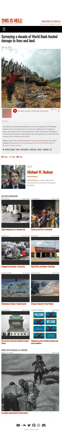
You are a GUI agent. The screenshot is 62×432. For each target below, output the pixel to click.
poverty (39, 150)
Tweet (12, 156)
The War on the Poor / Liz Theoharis (41, 229)
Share (4, 156)
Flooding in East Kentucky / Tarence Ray (13, 266)
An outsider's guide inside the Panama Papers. (14, 413)
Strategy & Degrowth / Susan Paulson (42, 303)
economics (46, 150)
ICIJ (50, 150)
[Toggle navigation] (4, 29)
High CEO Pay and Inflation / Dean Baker (43, 266)
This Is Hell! (11, 20)
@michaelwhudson (32, 176)
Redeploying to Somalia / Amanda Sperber (13, 303)
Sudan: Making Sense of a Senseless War (13, 229)
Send (19, 156)
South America (24, 150)
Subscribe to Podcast (51, 21)
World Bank (33, 150)
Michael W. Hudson (10, 150)
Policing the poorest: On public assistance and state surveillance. (44, 342)
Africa (17, 150)
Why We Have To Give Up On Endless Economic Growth (15, 342)
